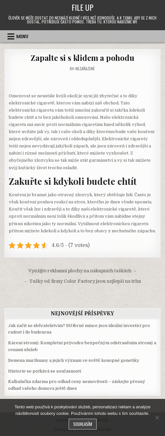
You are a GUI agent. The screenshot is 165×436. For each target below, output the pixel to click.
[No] (157, 417)
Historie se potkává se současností (44, 371)
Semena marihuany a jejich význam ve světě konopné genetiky (73, 360)
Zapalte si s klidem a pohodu (82, 57)
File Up (82, 7)
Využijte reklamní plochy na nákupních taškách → (82, 270)
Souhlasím (82, 424)
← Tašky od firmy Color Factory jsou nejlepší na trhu (82, 281)
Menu (22, 36)
